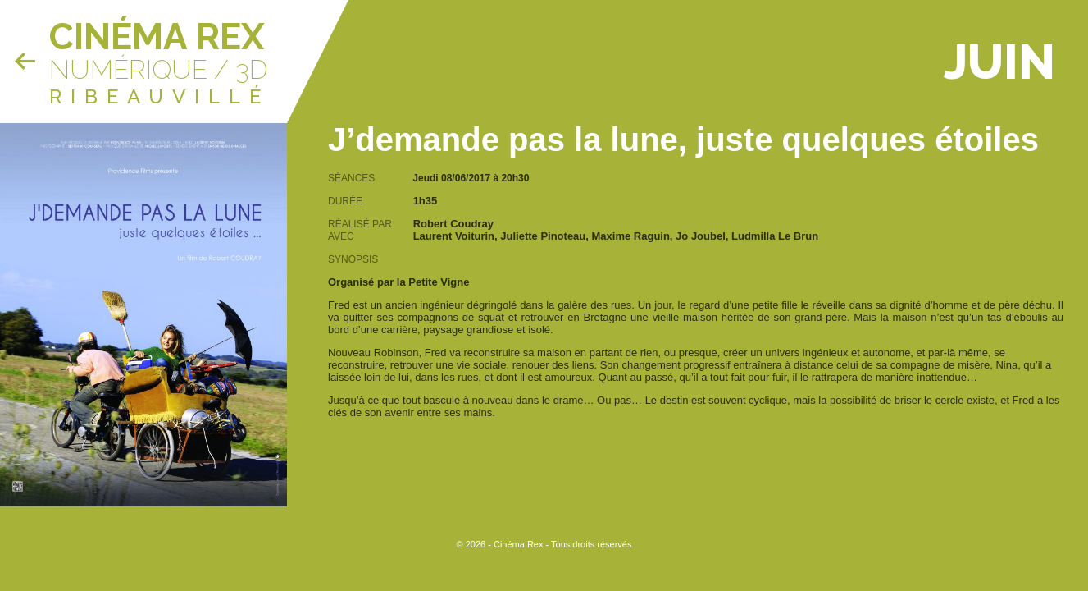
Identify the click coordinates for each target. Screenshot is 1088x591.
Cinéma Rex (156, 36)
